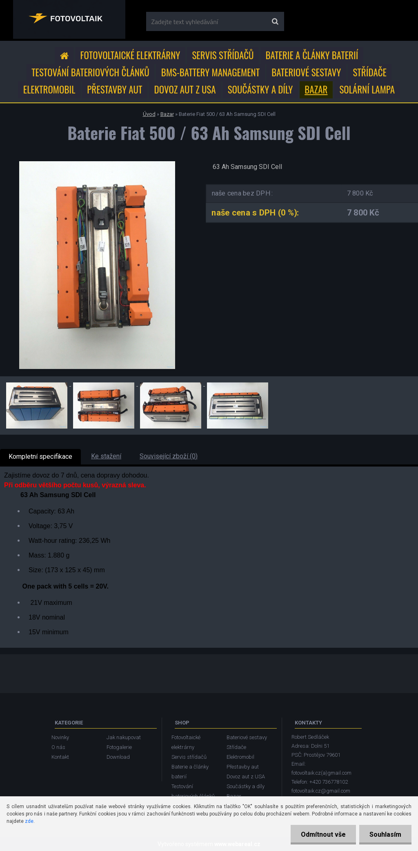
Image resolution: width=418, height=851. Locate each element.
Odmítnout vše (323, 834)
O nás (58, 747)
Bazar (316, 89)
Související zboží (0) (169, 456)
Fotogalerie (119, 747)
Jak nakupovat (124, 737)
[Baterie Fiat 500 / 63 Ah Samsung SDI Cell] (97, 164)
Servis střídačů (222, 55)
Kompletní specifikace (40, 456)
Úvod (149, 114)
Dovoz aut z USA (185, 89)
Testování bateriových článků (90, 72)
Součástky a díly (260, 89)
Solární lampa (367, 89)
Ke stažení (106, 456)
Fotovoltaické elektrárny (130, 55)
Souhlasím (385, 834)
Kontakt (60, 757)
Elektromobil (49, 89)
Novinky (60, 737)
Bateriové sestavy (306, 72)
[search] (275, 21)
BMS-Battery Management (210, 72)
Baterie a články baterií (312, 55)
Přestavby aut (114, 89)
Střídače (369, 72)
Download (118, 757)
